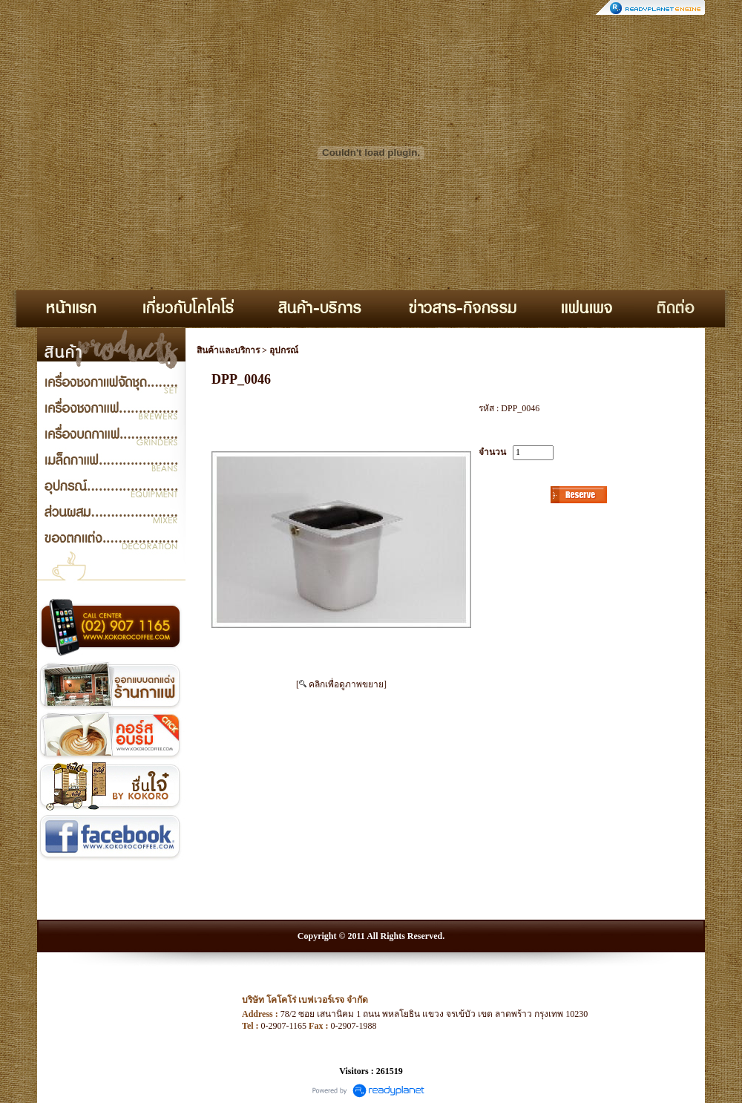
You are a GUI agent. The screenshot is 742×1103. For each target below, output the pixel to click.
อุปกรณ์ (283, 350)
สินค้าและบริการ (228, 350)
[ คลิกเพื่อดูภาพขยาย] (341, 684)
